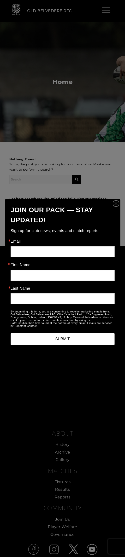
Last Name (20, 288)
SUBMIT (62, 339)
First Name (20, 265)
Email (16, 241)
